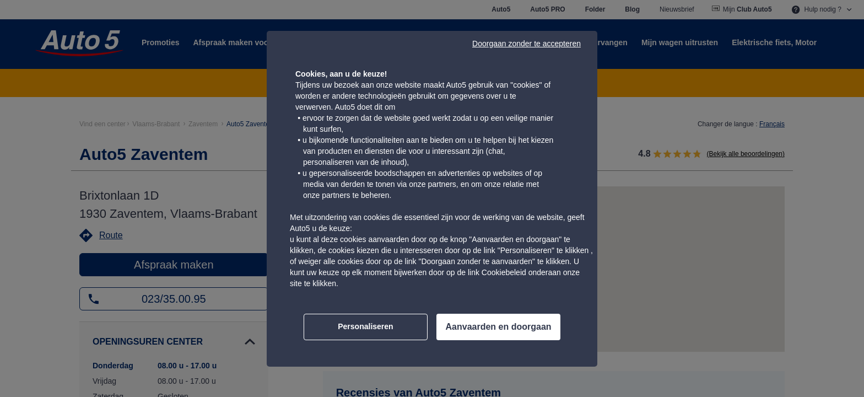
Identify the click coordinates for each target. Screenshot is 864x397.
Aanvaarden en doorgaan (499, 326)
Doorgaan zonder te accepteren (526, 43)
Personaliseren (365, 326)
